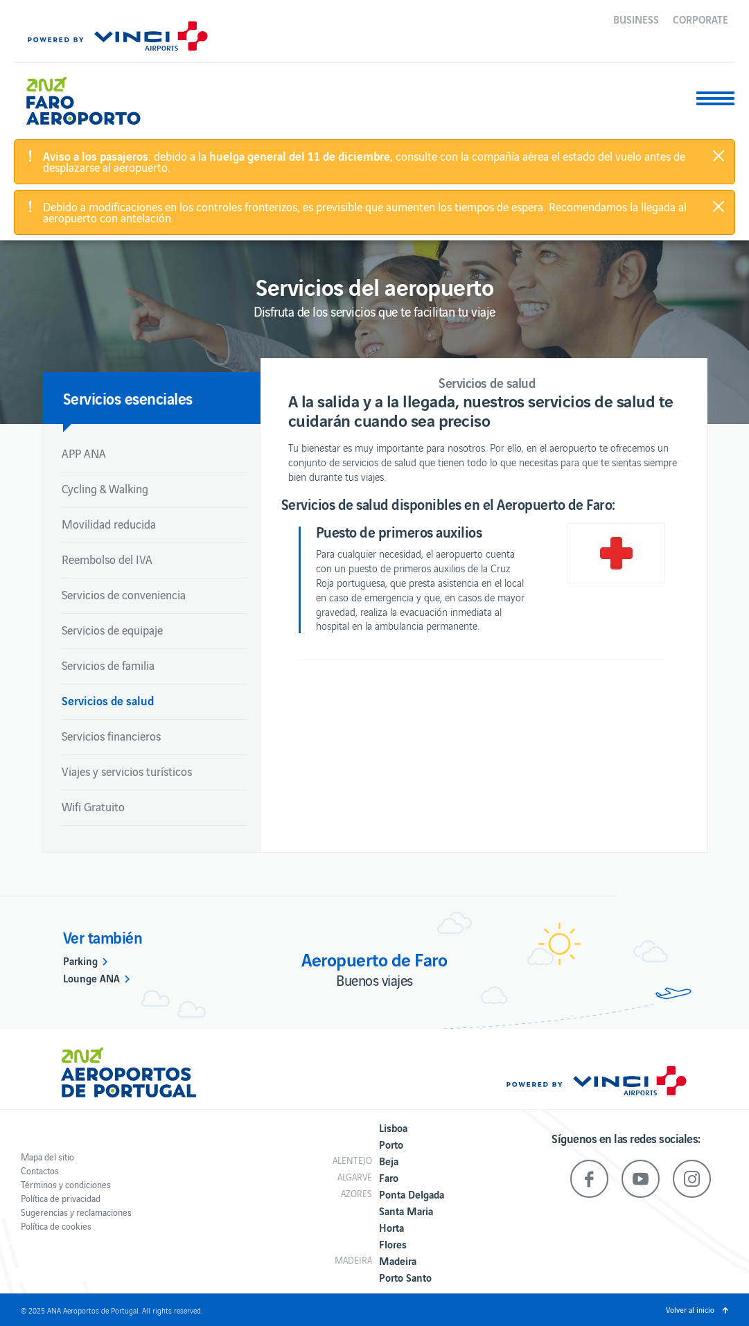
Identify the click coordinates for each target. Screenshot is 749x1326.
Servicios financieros (111, 735)
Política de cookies (56, 1225)
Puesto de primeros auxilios (399, 531)
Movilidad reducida (109, 523)
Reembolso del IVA (107, 559)
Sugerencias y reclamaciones (76, 1212)
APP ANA (84, 453)
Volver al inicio (690, 1309)
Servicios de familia (108, 665)
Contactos (40, 1170)
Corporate (700, 18)
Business (636, 18)
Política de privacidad (60, 1198)
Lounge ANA (91, 977)
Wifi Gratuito (93, 806)
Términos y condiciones (66, 1184)
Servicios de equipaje (112, 629)
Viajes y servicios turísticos (127, 771)
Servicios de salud (108, 700)
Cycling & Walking (105, 488)
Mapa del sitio (47, 1156)
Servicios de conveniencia (124, 594)
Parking (80, 960)
